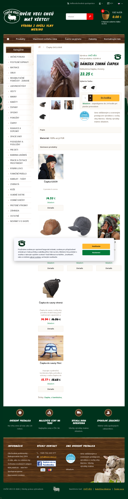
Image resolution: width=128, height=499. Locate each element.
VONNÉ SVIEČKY (17, 200)
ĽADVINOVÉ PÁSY (18, 86)
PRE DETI (14, 149)
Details (51, 207)
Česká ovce (119, 489)
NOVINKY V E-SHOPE (19, 221)
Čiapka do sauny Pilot (51, 363)
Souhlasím (96, 246)
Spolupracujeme (15, 471)
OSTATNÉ (14, 216)
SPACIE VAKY (16, 136)
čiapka (47, 397)
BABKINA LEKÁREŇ (18, 155)
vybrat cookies (35, 257)
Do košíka (106, 97)
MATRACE (14, 67)
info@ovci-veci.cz (48, 456)
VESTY (13, 91)
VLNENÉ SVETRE (17, 194)
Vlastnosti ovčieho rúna (45, 39)
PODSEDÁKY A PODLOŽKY (16, 143)
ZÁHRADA (14, 210)
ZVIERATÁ (14, 184)
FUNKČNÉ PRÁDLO (18, 173)
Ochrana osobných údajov (20, 464)
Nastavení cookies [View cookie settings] (16, 475)
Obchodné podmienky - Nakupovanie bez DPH (18, 455)
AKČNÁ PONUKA (17, 56)
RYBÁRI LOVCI (16, 168)
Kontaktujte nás (112, 39)
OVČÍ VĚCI (92, 55)
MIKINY (13, 96)
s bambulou (56, 397)
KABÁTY (14, 102)
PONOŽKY (14, 117)
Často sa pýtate (73, 39)
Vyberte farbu (86, 81)
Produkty (20, 39)
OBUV (13, 72)
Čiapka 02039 (51, 181)
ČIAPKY (13, 123)
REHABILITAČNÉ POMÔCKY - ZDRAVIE (19, 79)
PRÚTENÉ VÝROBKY (19, 205)
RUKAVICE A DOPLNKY (15, 129)
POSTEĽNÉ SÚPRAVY (19, 62)
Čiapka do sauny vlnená (50, 302)
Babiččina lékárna (103, 489)
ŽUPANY (14, 107)
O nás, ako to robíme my (19, 460)
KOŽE (12, 189)
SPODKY (14, 112)
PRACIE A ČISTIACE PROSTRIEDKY (18, 161)
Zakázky (92, 39)
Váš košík (113, 14)
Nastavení (96, 253)
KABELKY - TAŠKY (18, 179)
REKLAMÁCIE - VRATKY (18, 467)
